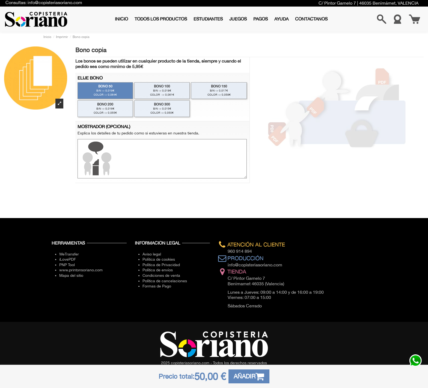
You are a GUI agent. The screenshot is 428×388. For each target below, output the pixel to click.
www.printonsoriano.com (81, 270)
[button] (160, 19)
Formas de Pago (156, 286)
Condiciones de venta (161, 275)
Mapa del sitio (71, 275)
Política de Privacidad (161, 265)
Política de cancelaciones (164, 281)
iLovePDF (67, 259)
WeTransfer (69, 254)
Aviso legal (151, 254)
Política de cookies (158, 259)
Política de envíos (157, 270)
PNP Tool (67, 265)
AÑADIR (249, 376)
